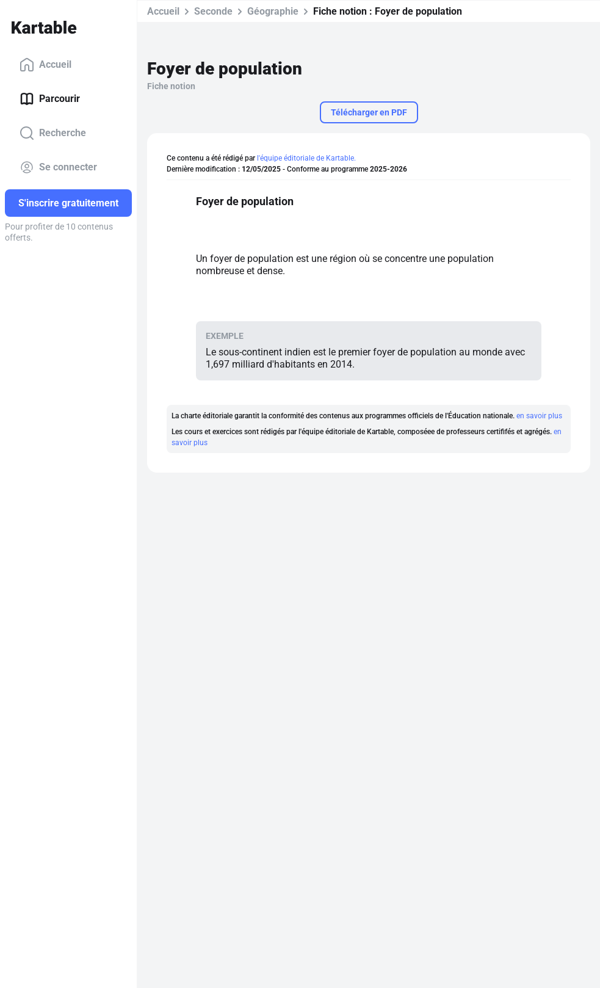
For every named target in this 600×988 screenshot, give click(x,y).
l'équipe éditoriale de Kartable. (306, 158)
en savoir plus (539, 416)
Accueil (45, 64)
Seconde (213, 11)
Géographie (272, 11)
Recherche (53, 133)
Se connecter (58, 167)
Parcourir (50, 99)
